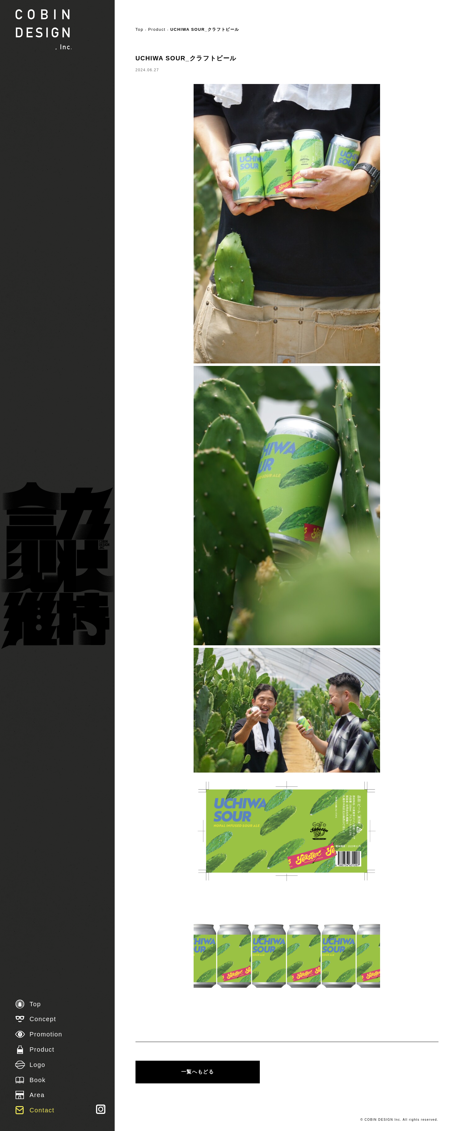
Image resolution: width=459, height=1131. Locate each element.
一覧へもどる (197, 1071)
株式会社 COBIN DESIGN (43, 29)
